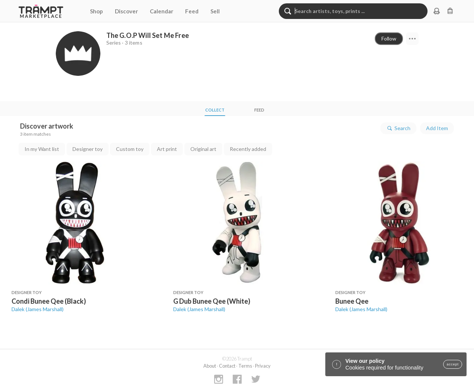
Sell (215, 11)
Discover (126, 11)
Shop (96, 11)
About (209, 366)
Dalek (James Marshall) (38, 309)
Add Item (437, 128)
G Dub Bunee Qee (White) (211, 301)
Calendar (161, 11)
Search (398, 128)
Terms (245, 366)
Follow (388, 38)
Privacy (263, 366)
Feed (192, 11)
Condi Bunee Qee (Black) (49, 301)
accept (452, 364)
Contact (227, 366)
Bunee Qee (351, 301)
